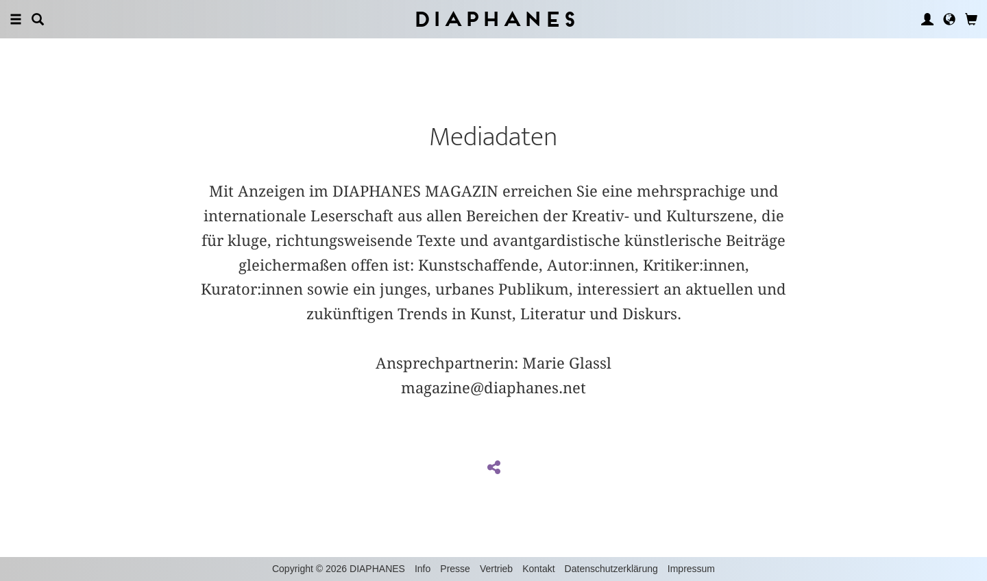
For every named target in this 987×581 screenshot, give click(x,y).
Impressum (691, 568)
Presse (455, 568)
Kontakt (538, 568)
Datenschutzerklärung (611, 568)
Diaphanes (493, 19)
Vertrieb (496, 568)
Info (422, 568)
